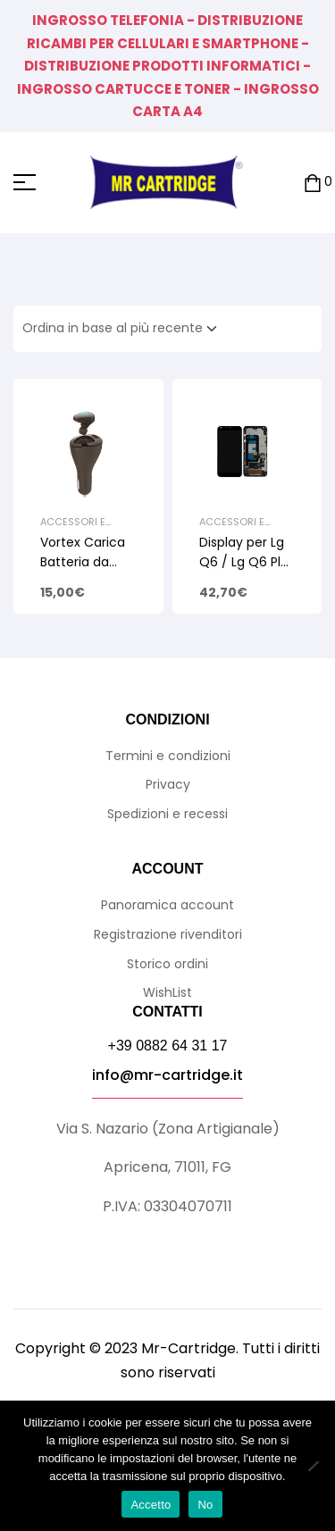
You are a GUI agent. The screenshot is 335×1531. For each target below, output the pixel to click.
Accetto (150, 1504)
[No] (313, 1466)
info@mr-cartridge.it (167, 1075)
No (205, 1504)
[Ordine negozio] (125, 329)
